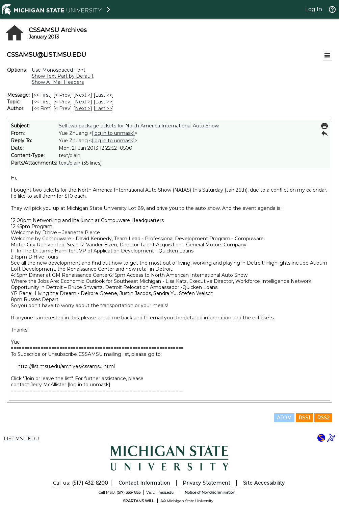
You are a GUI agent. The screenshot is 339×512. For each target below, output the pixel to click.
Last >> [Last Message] (103, 95)
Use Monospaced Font (58, 70)
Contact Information (144, 483)
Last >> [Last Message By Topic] (103, 102)
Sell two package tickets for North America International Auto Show (139, 126)
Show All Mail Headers (58, 82)
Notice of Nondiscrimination (210, 492)
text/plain (69, 163)
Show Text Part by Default (63, 76)
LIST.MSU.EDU (21, 439)
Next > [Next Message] (82, 95)
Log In (313, 9)
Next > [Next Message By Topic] (82, 102)
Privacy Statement (206, 483)
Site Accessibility (264, 483)
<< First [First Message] (41, 95)
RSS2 (323, 418)
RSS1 (304, 418)
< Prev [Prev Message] (62, 95)
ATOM (284, 418)
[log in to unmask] (113, 133)
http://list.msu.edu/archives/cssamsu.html (66, 366)
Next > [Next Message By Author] (82, 108)
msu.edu (166, 492)
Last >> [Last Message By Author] (103, 108)
